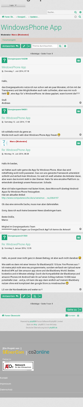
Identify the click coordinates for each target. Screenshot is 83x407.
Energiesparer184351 (17, 109)
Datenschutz (6, 389)
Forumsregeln (9, 40)
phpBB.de (53, 328)
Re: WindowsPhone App (16, 118)
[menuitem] (79, 17)
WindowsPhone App (31, 27)
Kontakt (4, 378)
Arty (35, 325)
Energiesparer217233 (17, 236)
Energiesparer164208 (17, 59)
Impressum (5, 383)
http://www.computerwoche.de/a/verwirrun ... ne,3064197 (30, 198)
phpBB (32, 321)
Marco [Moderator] (20, 35)
